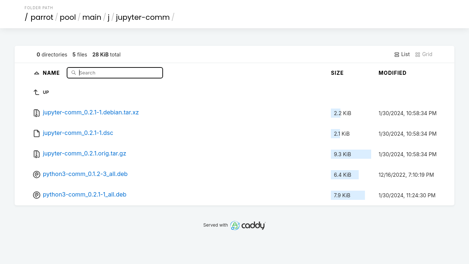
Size (337, 73)
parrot (42, 17)
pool (68, 17)
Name (52, 72)
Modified (392, 73)
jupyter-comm (143, 17)
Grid (423, 54)
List (402, 54)
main (91, 17)
